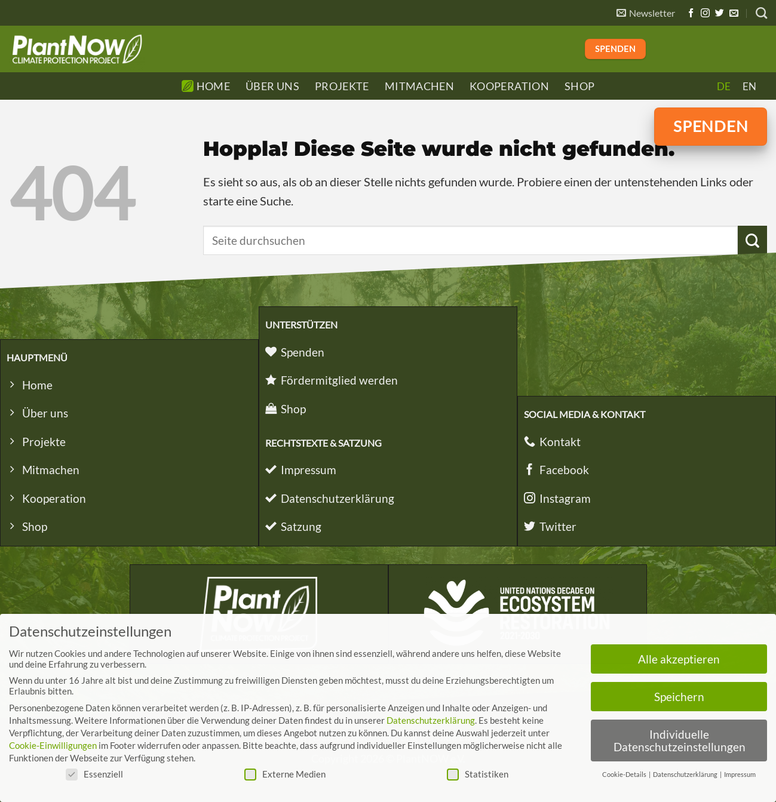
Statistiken (477, 774)
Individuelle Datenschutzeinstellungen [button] (680, 740)
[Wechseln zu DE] (724, 86)
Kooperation (509, 86)
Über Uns (272, 86)
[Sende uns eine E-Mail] (733, 13)
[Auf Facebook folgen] (690, 13)
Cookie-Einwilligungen (53, 745)
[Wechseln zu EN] (749, 86)
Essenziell (94, 774)
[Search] (761, 13)
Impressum (740, 774)
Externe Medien (285, 774)
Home (206, 86)
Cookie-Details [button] (625, 774)
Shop (579, 86)
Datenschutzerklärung (431, 720)
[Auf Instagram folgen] (705, 13)
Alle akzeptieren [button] (679, 659)
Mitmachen (419, 86)
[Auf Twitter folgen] (719, 13)
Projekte (342, 86)
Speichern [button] (679, 696)
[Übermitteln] (752, 240)
